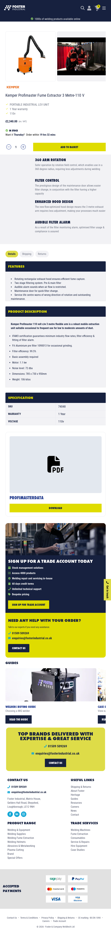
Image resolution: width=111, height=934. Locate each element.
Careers (75, 806)
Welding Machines (80, 830)
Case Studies (78, 849)
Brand (10, 853)
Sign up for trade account (28, 605)
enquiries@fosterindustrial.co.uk (32, 638)
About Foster (77, 790)
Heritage (75, 794)
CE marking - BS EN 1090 (89, 917)
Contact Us (12, 917)
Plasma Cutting (15, 849)
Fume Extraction (79, 834)
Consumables (78, 837)
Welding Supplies (16, 834)
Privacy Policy (47, 917)
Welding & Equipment (18, 830)
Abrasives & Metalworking (21, 845)
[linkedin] (17, 816)
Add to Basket (69, 147)
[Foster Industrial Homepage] (14, 8)
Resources (76, 802)
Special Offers (14, 857)
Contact (75, 814)
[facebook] (10, 816)
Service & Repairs (80, 841)
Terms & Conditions (29, 917)
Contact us (18, 648)
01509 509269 (17, 786)
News (74, 810)
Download (55, 508)
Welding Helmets (16, 841)
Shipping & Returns (81, 786)
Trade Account (59, 921)
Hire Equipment (79, 845)
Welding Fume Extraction (20, 837)
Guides (74, 798)
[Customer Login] (89, 8)
